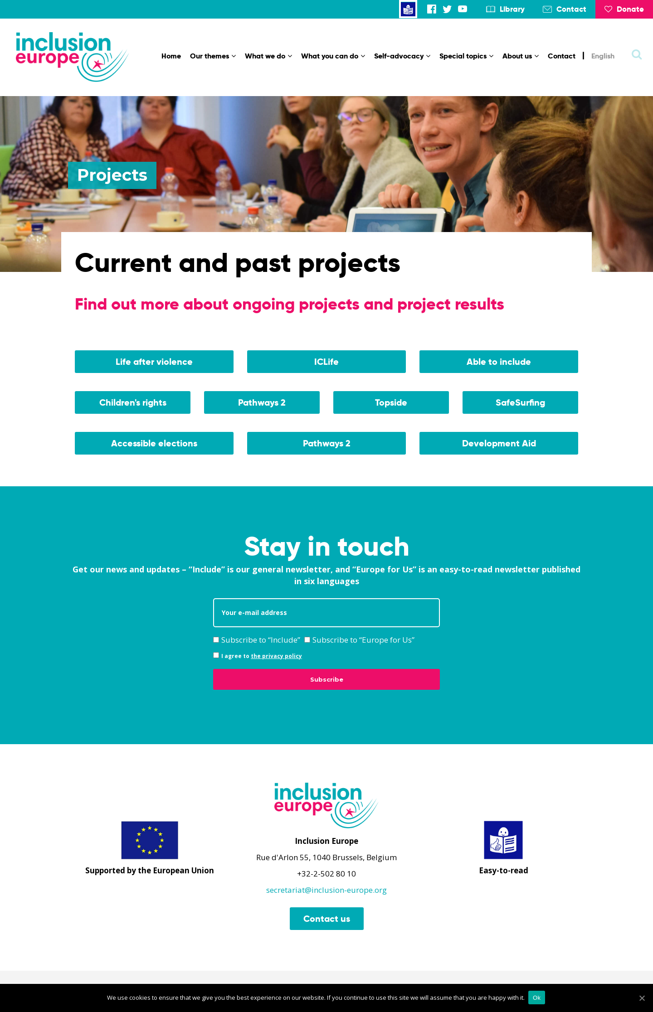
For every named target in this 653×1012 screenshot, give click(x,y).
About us (520, 56)
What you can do (333, 56)
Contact (571, 9)
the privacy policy (276, 656)
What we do (268, 56)
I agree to (257, 656)
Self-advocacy (402, 56)
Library (512, 9)
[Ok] (641, 998)
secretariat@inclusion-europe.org (326, 890)
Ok (537, 998)
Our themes (213, 56)
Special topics (466, 56)
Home (171, 56)
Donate (624, 9)
